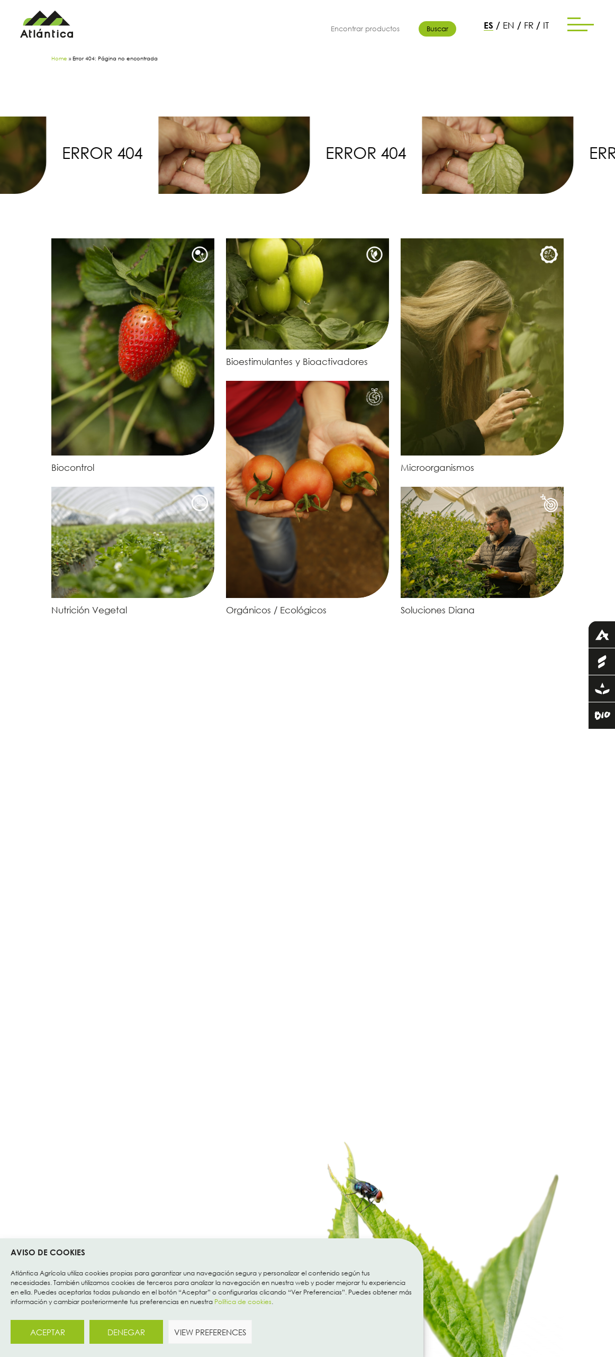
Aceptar (47, 1332)
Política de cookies (243, 1301)
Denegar (126, 1332)
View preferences (210, 1332)
